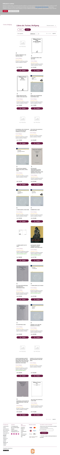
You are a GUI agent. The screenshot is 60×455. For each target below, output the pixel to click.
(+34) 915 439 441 (14, 430)
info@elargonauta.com (15, 431)
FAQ (21, 436)
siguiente (54, 33)
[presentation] (48, 441)
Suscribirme (44, 432)
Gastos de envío (23, 434)
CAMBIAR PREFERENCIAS (13, 11)
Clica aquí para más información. (41, 7)
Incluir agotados (20, 33)
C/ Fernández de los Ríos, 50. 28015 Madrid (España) (15, 427)
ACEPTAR (5, 11)
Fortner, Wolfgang (19, 58)
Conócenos (23, 427)
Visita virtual (23, 435)
